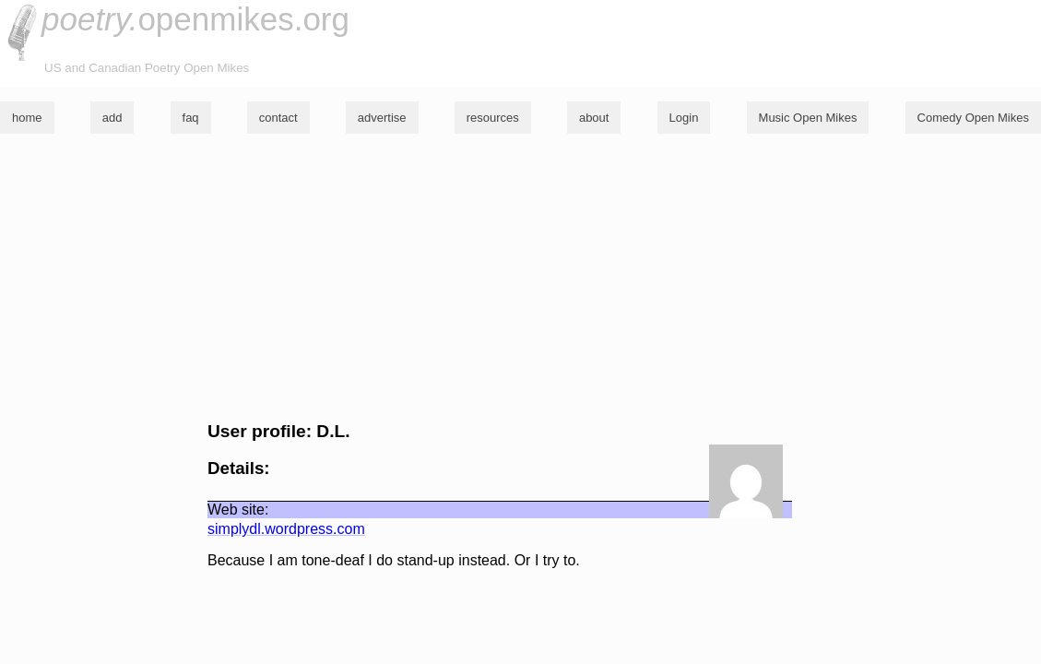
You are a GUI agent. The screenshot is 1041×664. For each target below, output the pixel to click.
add (112, 118)
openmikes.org (195, 19)
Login (684, 118)
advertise (382, 118)
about (594, 118)
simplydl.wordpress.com (286, 529)
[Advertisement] (520, 277)
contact (278, 118)
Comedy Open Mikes (973, 118)
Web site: (237, 509)
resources (493, 118)
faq (191, 118)
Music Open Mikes (808, 118)
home (27, 118)
